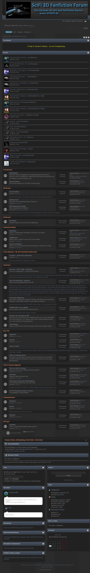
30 (63, 548)
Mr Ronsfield (18, 203)
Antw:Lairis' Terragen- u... (78, 201)
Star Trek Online (27, 411)
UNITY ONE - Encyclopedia (62, 275)
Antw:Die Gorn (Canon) (77, 358)
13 (55, 543)
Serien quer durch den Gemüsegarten (21, 381)
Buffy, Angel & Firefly (50, 387)
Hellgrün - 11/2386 (16, 132)
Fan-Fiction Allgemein (16, 298)
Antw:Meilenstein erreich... (78, 182)
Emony (26, 121)
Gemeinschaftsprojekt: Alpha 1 (44, 197)
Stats (50, 485)
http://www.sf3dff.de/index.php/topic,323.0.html (18, 528)
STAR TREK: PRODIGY (15, 352)
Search (50, 467)
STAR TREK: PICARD (64, 350)
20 (55, 546)
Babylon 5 (25, 387)
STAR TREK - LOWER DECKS (79, 350)
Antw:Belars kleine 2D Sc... (78, 221)
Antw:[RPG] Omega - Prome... (79, 308)
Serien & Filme (14, 346)
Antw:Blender (74, 208)
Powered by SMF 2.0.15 (27, 564)
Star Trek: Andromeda (29, 285)
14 (57, 543)
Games (11, 406)
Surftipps (12, 424)
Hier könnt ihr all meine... (77, 281)
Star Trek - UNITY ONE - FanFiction (21, 269)
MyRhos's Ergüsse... (16, 155)
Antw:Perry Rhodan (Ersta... (78, 391)
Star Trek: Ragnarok (42, 291)
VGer (16, 257)
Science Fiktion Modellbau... (18, 108)
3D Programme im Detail (17, 206)
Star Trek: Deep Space (25, 287)
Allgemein (12, 334)
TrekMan (82, 307)
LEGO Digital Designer (36, 212)
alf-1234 (82, 400)
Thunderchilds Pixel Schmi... (19, 57)
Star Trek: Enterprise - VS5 (72, 289)
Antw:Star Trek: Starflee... (78, 335)
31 (65, 548)
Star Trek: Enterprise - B (47, 289)
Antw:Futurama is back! (77, 382)
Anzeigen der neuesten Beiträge (15, 451)
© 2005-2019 (47, 569)
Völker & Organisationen (17, 355)
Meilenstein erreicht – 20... (18, 137)
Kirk (31, 149)
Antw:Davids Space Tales (77, 318)
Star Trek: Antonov (40, 285)
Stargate (31, 387)
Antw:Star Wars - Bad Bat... (78, 376)
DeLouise (32, 162)
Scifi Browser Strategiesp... (18, 162)
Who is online (52, 521)
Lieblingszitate (14, 142)
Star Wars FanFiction (50, 304)
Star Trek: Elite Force (35, 289)
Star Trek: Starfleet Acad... (18, 89)
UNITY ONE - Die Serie (29, 275)
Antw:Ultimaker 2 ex (76, 402)
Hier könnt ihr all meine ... (18, 115)
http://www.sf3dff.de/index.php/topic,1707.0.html (19, 548)
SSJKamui (33, 77)
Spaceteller (83, 356)
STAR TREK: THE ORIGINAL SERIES (48, 350)
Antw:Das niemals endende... (79, 426)
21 (57, 546)
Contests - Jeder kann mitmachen (20, 255)
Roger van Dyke (33, 115)
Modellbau (12, 231)
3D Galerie (26, 197)
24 (65, 546)
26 (52, 548)
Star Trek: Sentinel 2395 (78, 291)
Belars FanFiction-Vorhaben (16, 277)
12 (52, 543)
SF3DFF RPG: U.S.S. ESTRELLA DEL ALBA (36, 277)
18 (50, 546)
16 (63, 543)
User (5, 467)
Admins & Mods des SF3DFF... (79, 176)
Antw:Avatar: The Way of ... (78, 370)
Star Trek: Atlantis (50, 285)
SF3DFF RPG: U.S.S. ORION (18, 307)
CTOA (42, 304)
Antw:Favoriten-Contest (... (78, 256)
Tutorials (44, 212)
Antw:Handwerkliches (76, 239)
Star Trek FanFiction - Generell (19, 280)
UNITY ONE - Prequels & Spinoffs (45, 275)
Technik (12, 340)
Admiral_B (33, 57)
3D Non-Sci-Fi (14, 200)
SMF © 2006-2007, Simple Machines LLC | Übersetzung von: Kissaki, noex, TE (53, 564)
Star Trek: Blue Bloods (25, 295)
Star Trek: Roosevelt (66, 291)
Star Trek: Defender (61, 287)
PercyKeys (83, 200)
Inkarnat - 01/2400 (15, 121)
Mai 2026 (58, 535)
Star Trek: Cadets (60, 285)
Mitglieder (55, 490)
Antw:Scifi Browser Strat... (78, 407)
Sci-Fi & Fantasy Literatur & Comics (21, 391)
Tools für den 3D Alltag (53, 212)
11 (50, 543)
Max (10, 508)
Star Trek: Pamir (32, 291)
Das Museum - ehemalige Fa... (19, 83)
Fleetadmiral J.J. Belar (37, 96)
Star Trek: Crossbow (71, 285)
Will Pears (83, 254)
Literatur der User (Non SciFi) (19, 315)
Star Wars (12, 374)
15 (60, 543)
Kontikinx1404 (13, 492)
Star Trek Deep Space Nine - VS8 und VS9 (43, 287)
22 (60, 546)
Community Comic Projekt (67, 293)
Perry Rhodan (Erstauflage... (19, 149)
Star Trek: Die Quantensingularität (76, 287)
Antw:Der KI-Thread (76, 416)
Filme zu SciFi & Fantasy (17, 368)
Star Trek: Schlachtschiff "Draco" (40, 293)
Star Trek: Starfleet (55, 293)
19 (52, 546)
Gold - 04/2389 (14, 126)
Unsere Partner (14, 181)
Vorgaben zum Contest (29, 260)
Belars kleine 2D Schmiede (18, 102)
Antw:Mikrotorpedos (76, 340)
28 (57, 548)
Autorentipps (13, 324)
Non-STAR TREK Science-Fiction (32, 304)
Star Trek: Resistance (54, 291)
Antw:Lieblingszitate (76, 346)
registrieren (30, 25)
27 (55, 548)
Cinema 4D (26, 212)
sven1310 (24, 142)
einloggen (21, 25)
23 (63, 546)
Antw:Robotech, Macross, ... (78, 245)
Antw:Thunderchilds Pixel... (78, 192)
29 (60, 548)
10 (65, 541)
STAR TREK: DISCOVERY (30, 350)
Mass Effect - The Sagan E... (19, 70)
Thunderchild (34, 70)
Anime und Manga (15, 244)
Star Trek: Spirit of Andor (24, 293)
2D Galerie (12, 221)
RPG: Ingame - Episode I (29, 312)
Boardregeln (13, 173)
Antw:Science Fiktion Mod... (78, 233)
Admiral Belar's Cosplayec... (18, 96)
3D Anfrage (32, 197)
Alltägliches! (13, 237)
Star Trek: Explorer (60, 289)
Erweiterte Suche (68, 480)
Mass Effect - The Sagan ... (78, 299)
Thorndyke (34, 64)
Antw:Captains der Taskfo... (78, 271)
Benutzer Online (57, 509)
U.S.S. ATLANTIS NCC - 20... (19, 64)
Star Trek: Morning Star (21, 291)
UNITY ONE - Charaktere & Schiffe (79, 275)
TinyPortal (41, 569)
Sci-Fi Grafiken (14, 192)
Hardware (12, 401)
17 (65, 543)
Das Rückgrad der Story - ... (18, 77)
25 (50, 548)
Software (12, 415)
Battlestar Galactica (39, 387)
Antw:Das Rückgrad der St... (78, 325)
